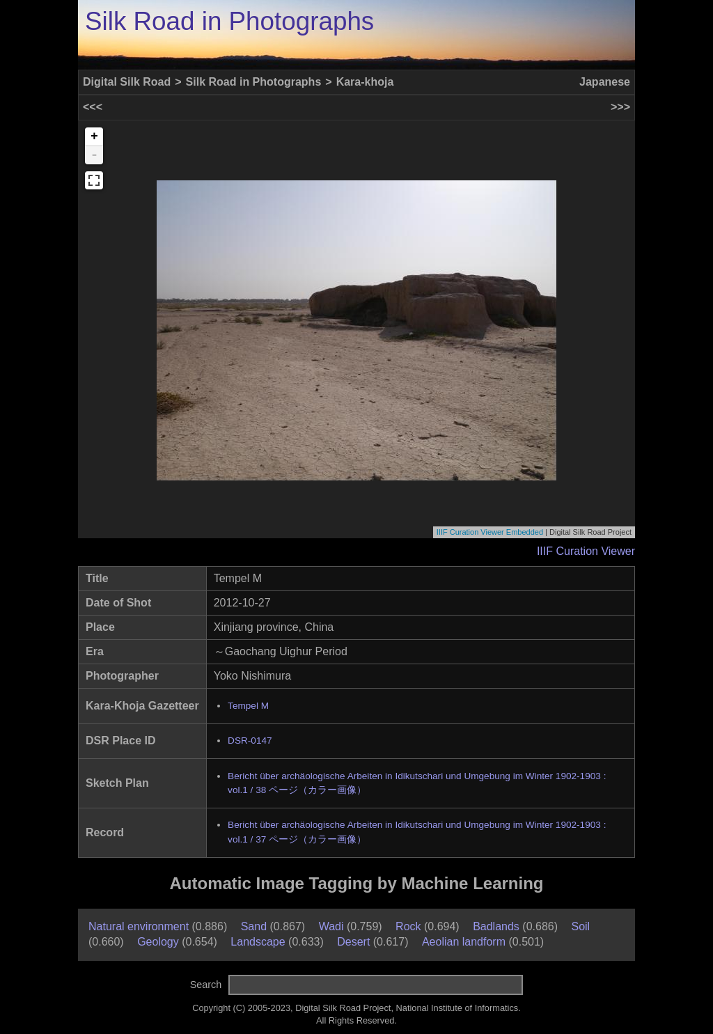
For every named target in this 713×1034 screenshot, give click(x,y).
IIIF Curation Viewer (586, 551)
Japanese (604, 82)
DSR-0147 (250, 740)
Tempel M (248, 705)
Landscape (257, 942)
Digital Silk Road (127, 82)
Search (206, 984)
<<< (92, 107)
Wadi (331, 926)
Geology (158, 942)
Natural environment (138, 926)
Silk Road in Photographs (229, 21)
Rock (408, 926)
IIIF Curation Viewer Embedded (490, 532)
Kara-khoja (365, 82)
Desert (353, 942)
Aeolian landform (464, 942)
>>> (620, 107)
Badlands (496, 926)
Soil (580, 926)
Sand (254, 926)
